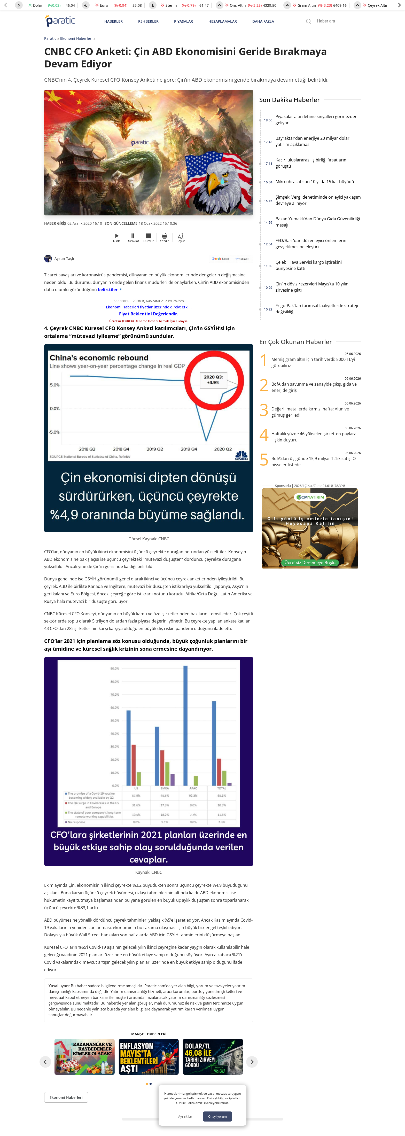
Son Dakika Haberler (289, 99)
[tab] (147, 1084)
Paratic (50, 38)
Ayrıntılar (185, 1116)
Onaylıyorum (217, 1116)
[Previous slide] (6, 5)
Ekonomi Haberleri (76, 38)
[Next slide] (399, 5)
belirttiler (109, 289)
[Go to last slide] (45, 1062)
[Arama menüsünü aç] (308, 21)
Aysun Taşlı (64, 258)
